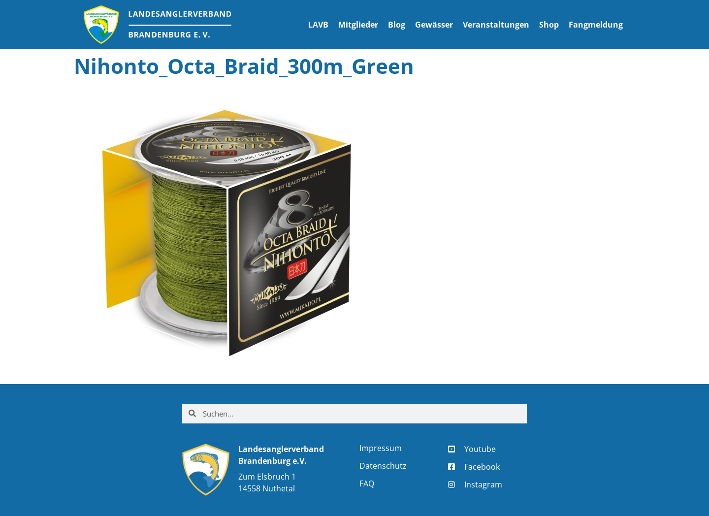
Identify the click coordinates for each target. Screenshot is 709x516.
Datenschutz (383, 466)
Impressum (380, 448)
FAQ (366, 483)
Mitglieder (358, 24)
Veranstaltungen (496, 24)
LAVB (318, 24)
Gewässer (434, 24)
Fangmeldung (596, 24)
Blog (396, 24)
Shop (549, 24)
